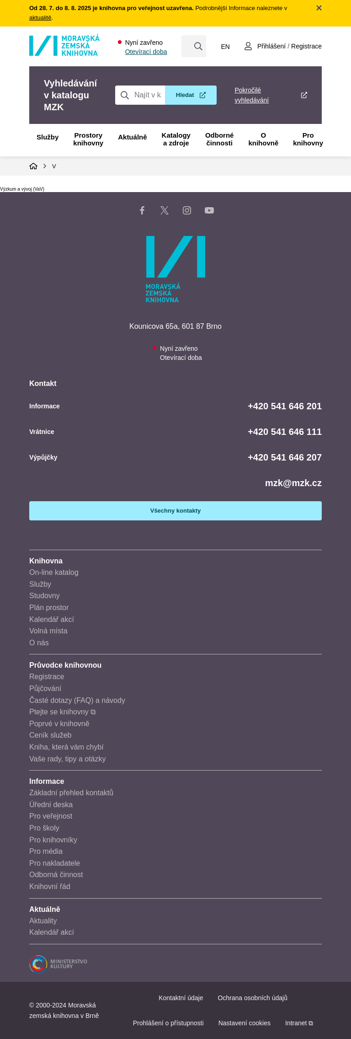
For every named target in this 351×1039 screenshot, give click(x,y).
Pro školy (44, 828)
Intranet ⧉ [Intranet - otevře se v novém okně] (299, 1023)
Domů (33, 166)
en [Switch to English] (225, 46)
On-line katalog (54, 572)
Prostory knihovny (88, 139)
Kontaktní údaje (181, 998)
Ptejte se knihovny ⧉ (62, 712)
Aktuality (43, 921)
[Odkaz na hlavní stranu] (64, 53)
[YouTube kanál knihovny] (209, 212)
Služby (47, 137)
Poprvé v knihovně (59, 724)
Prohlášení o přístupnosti (168, 1023)
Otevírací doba (146, 51)
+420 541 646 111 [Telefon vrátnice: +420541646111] (285, 432)
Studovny (44, 596)
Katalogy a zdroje (176, 139)
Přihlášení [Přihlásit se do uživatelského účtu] (271, 46)
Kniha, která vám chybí (66, 747)
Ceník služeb (50, 735)
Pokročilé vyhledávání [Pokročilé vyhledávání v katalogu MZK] (252, 95)
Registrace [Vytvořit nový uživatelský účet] (306, 46)
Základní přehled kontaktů (71, 793)
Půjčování (45, 688)
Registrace (46, 676)
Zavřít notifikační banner (319, 8)
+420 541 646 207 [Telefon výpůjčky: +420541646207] (285, 457)
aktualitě (40, 17)
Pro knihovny (308, 139)
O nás (39, 643)
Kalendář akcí (51, 619)
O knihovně (263, 139)
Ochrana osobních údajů (252, 998)
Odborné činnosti (219, 139)
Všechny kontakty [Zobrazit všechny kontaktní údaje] (175, 510)
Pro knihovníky (53, 840)
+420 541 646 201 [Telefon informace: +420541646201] (285, 406)
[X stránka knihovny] (165, 212)
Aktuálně (132, 137)
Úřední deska (51, 805)
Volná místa (48, 631)
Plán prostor (49, 607)
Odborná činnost (56, 874)
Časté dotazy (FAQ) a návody (77, 700)
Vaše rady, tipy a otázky (67, 759)
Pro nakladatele (54, 863)
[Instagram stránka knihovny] (187, 212)
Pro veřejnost (50, 816)
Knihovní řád (49, 886)
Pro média (46, 851)
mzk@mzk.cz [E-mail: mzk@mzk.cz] (293, 483)
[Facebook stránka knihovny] (142, 212)
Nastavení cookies (244, 1023)
